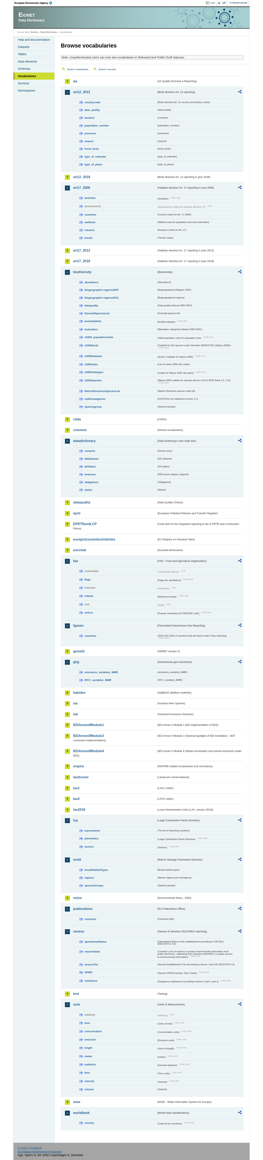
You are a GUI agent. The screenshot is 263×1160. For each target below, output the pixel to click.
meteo (88, 1056)
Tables (22, 54)
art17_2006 (81, 187)
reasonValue (92, 951)
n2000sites (91, 364)
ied (75, 714)
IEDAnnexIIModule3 (88, 736)
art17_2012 (81, 250)
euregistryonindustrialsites (94, 539)
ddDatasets (91, 458)
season (88, 141)
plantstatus (91, 838)
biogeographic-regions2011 (101, 297)
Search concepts (107, 69)
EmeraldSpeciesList (97, 313)
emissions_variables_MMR (101, 672)
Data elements (27, 61)
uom (76, 1004)
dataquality (91, 305)
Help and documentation (34, 39)
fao (75, 561)
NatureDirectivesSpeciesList (102, 391)
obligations (91, 482)
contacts (89, 450)
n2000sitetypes (93, 372)
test (76, 993)
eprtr (77, 513)
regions (89, 877)
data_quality (92, 109)
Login (212, 2)
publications (82, 909)
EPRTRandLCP (85, 524)
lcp (75, 820)
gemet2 (79, 651)
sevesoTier (91, 964)
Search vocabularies (77, 69)
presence (90, 133)
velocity (89, 1081)
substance (90, 980)
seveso (78, 931)
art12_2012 (81, 92)
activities (90, 198)
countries (90, 214)
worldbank (81, 1113)
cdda (77, 419)
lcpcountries (92, 830)
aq (75, 81)
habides (79, 692)
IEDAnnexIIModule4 (88, 751)
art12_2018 (81, 177)
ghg (76, 662)
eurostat (79, 550)
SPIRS (88, 972)
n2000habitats (93, 356)
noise (77, 898)
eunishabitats (93, 321)
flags (87, 579)
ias (75, 703)
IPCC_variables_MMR (97, 680)
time (87, 1072)
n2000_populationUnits (98, 337)
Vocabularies (27, 76)
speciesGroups (93, 885)
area (87, 1022)
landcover (81, 777)
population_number (96, 125)
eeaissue (90, 474)
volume (89, 1089)
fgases (78, 625)
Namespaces (26, 90)
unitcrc (88, 612)
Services (23, 83)
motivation (91, 329)
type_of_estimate (95, 156)
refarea (88, 595)
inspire (78, 766)
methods (89, 222)
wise (76, 1102)
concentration (93, 1031)
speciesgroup (93, 406)
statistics (90, 1064)
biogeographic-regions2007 (101, 289)
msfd (77, 859)
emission (90, 1039)
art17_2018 (81, 261)
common (80, 430)
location (89, 117)
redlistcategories (94, 398)
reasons (89, 230)
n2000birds (91, 345)
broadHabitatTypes (96, 869)
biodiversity (82, 272)
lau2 (76, 798)
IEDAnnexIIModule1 (88, 725)
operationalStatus (95, 941)
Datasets (24, 47)
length (88, 1047)
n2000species (93, 380)
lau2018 (79, 809)
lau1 (76, 788)
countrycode (92, 102)
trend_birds (91, 148)
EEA (35, 3)
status (88, 489)
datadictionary (84, 441)
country (89, 1122)
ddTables (90, 466)
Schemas (24, 68)
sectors (89, 846)
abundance (91, 282)
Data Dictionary (48, 32)
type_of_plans (93, 164)
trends (88, 237)
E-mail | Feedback (30, 1148)
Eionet (34, 32)
